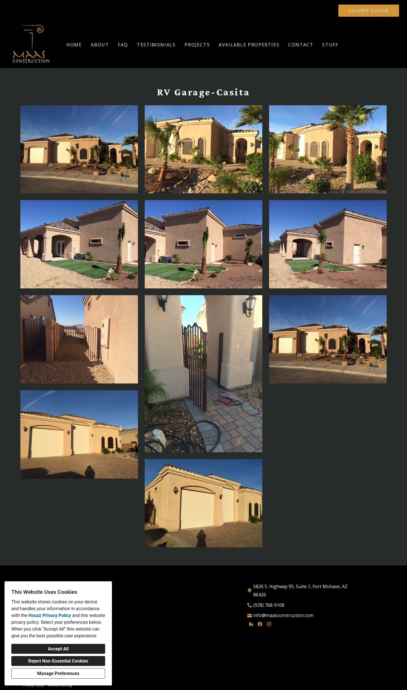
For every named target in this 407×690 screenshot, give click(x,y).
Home (74, 45)
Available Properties (249, 45)
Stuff (330, 45)
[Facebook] (260, 624)
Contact (300, 45)
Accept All (58, 649)
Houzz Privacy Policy (49, 615)
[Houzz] (251, 624)
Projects (197, 45)
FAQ (123, 45)
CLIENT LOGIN (368, 10)
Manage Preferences (58, 673)
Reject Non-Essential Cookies (58, 661)
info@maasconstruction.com (283, 615)
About (100, 45)
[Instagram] (269, 624)
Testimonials (156, 45)
